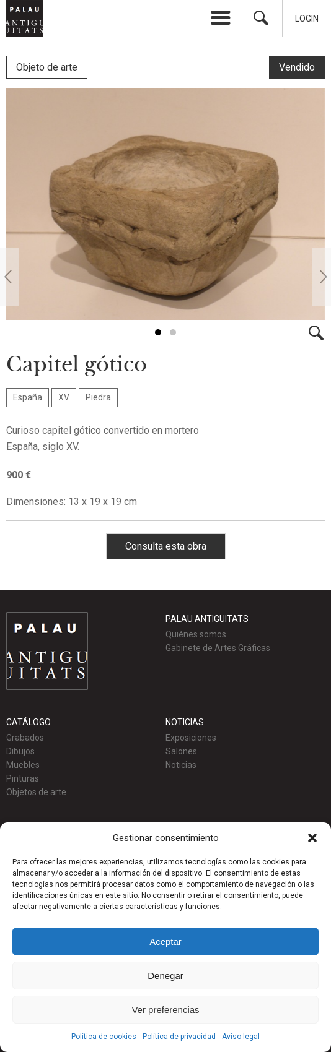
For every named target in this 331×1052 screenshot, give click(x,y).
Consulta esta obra (165, 545)
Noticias (181, 764)
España (27, 396)
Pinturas (22, 777)
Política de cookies (103, 1036)
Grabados (25, 736)
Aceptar (165, 941)
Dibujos (20, 750)
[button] (312, 838)
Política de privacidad (179, 1036)
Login (307, 19)
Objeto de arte (46, 67)
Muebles (23, 764)
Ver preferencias (165, 1009)
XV (63, 396)
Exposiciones (191, 736)
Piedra (98, 396)
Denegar (165, 975)
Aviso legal (241, 1036)
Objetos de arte (36, 791)
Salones (181, 750)
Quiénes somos (196, 633)
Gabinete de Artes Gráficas (218, 647)
